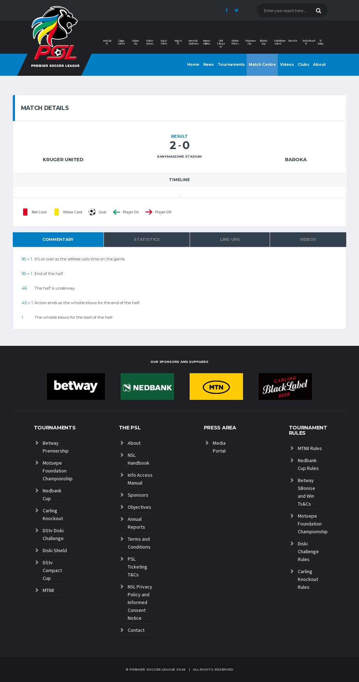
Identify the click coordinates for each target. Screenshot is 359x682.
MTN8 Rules (310, 448)
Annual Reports (136, 523)
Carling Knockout (53, 514)
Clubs (303, 64)
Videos (287, 64)
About (319, 64)
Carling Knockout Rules (308, 579)
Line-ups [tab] (230, 239)
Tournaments (231, 64)
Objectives (139, 507)
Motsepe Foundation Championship (56, 471)
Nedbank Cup (52, 494)
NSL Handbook (138, 459)
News (208, 64)
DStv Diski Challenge (53, 534)
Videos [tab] (308, 239)
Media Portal (219, 447)
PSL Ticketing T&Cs (137, 567)
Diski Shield (55, 550)
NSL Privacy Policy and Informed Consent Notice (140, 602)
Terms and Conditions (139, 543)
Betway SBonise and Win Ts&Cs (306, 492)
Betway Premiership (56, 447)
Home (193, 64)
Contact (136, 630)
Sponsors (138, 495)
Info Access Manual (140, 479)
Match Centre (262, 64)
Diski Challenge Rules (308, 551)
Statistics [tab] (147, 239)
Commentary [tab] (58, 239)
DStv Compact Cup (52, 570)
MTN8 (48, 590)
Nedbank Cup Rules (308, 464)
